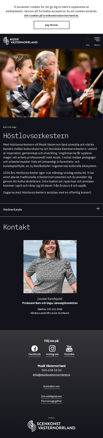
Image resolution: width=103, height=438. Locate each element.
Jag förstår (51, 24)
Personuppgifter (51, 401)
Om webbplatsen (51, 396)
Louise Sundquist (50, 314)
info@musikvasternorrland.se (51, 375)
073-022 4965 (50, 310)
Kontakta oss (51, 386)
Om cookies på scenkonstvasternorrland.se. (51, 16)
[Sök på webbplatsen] (84, 41)
